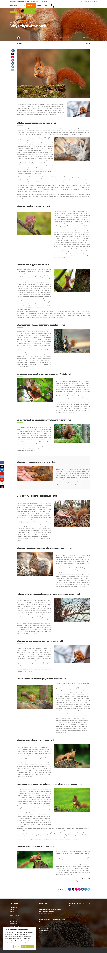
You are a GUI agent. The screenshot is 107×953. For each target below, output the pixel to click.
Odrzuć (17, 946)
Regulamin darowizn (74, 906)
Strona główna (13, 22)
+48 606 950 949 (17, 915)
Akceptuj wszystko (27, 946)
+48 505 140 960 (17, 926)
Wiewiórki (19, 22)
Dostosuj (8, 946)
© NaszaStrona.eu (53, 950)
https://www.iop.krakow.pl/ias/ (83, 185)
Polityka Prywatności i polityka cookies (18, 943)
